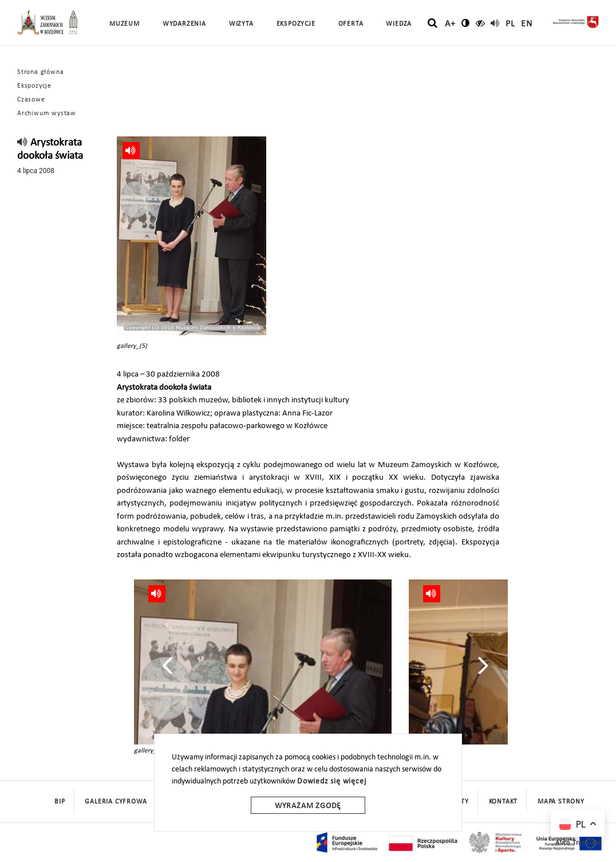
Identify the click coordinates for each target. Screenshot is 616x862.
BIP (59, 801)
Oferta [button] (351, 24)
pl (510, 24)
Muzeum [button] (124, 24)
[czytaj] (480, 23)
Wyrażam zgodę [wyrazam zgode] (308, 806)
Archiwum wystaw (46, 113)
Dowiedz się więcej (331, 781)
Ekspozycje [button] (296, 24)
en (526, 24)
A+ (450, 24)
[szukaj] (432, 23)
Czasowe (31, 99)
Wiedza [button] (399, 24)
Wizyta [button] (241, 24)
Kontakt (503, 801)
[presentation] (167, 665)
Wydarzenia (184, 24)
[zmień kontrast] (465, 23)
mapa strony (561, 801)
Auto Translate (578, 843)
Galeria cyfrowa (116, 801)
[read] (495, 23)
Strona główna (40, 72)
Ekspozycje (34, 86)
